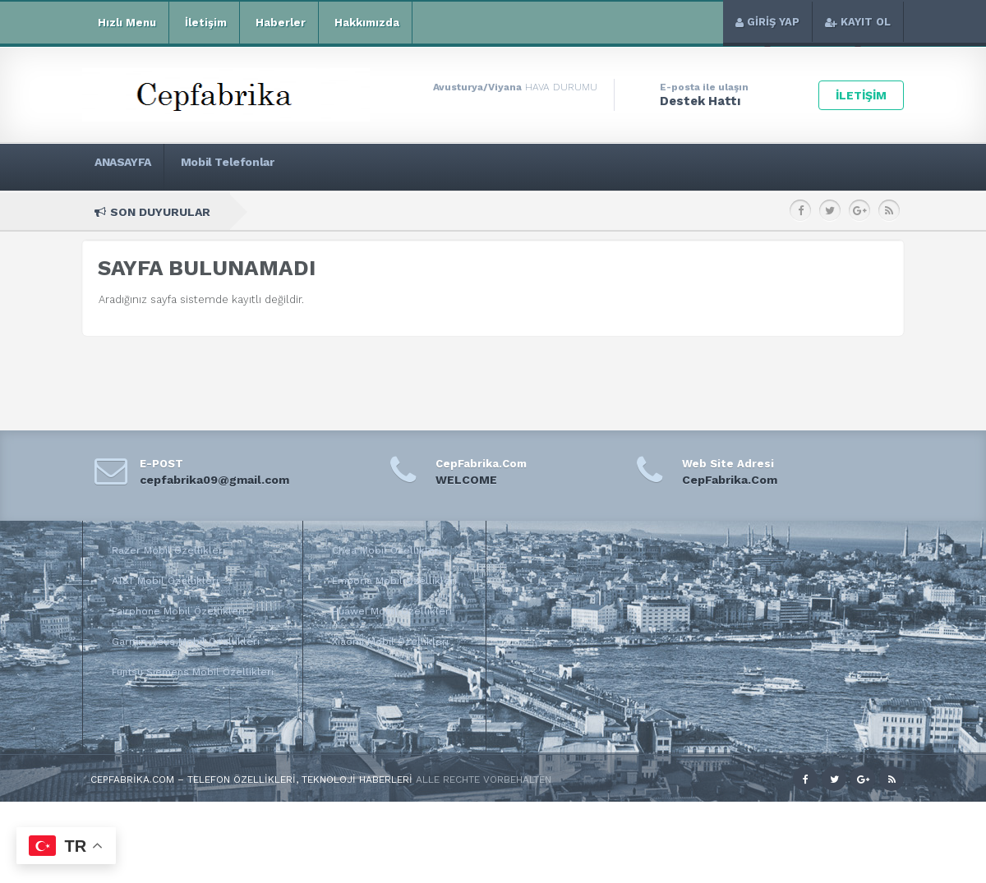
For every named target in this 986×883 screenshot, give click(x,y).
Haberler (279, 23)
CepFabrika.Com (729, 479)
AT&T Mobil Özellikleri (165, 580)
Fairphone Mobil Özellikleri (178, 611)
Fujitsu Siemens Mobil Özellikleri (193, 672)
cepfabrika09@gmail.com (214, 479)
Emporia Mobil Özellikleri (394, 580)
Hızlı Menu (125, 23)
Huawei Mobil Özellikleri (392, 611)
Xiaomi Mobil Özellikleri (390, 641)
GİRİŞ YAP (767, 22)
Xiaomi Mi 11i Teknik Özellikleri (616, 211)
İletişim (204, 23)
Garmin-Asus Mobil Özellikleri (186, 641)
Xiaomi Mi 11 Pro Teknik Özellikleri (443, 211)
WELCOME (466, 479)
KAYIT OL (858, 22)
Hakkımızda (365, 23)
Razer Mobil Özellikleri (168, 550)
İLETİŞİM (861, 95)
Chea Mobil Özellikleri (386, 550)
